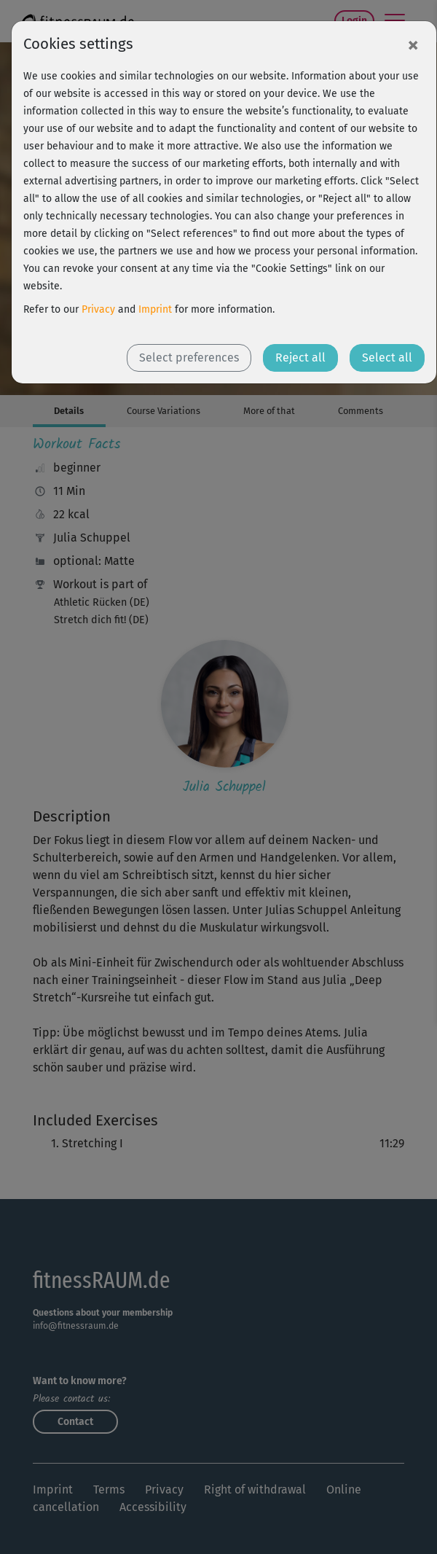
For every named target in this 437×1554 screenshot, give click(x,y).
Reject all (300, 357)
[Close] (413, 44)
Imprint (155, 309)
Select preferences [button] (189, 357)
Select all (387, 357)
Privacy (98, 309)
